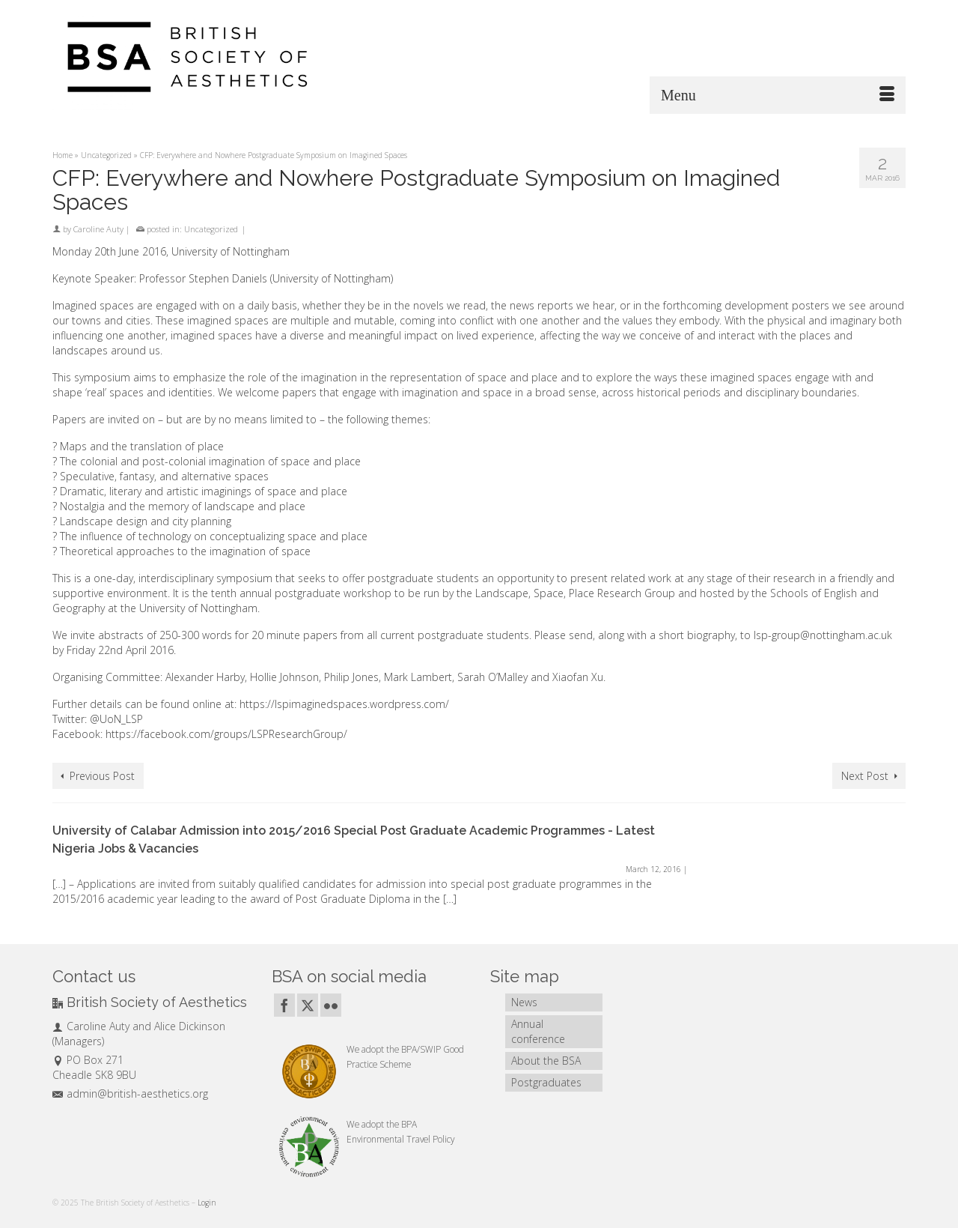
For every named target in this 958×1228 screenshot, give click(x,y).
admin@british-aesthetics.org (130, 1093)
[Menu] (778, 95)
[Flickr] (330, 1005)
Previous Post (102, 776)
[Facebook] (284, 1005)
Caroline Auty (98, 229)
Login (207, 1202)
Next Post (864, 776)
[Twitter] (307, 1005)
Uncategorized (211, 229)
